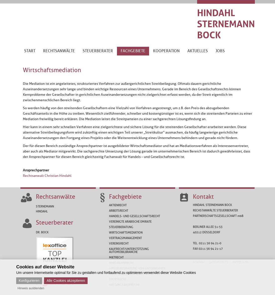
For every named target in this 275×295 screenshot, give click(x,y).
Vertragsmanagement (125, 238)
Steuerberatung (121, 227)
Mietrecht (116, 257)
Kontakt (203, 196)
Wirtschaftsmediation (126, 233)
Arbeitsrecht (118, 211)
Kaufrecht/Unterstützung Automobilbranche (129, 250)
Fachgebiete (125, 196)
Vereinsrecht (119, 244)
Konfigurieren (29, 281)
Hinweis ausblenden (30, 288)
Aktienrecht (118, 205)
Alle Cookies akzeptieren (66, 281)
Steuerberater (54, 222)
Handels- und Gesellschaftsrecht (134, 216)
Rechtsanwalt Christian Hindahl (47, 176)
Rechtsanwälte (55, 196)
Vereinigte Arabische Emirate (130, 222)
